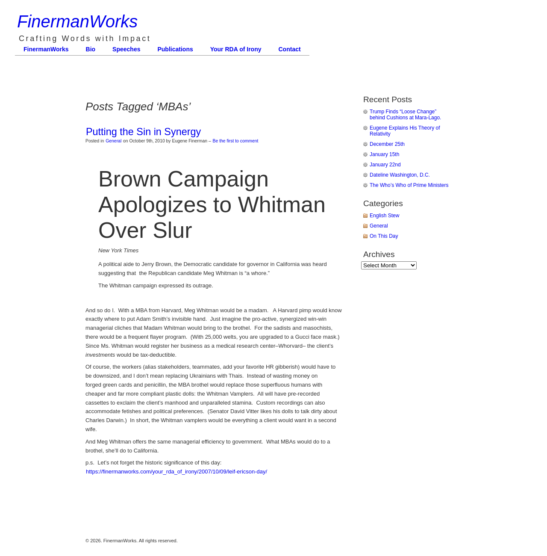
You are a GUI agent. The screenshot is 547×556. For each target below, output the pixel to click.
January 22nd (385, 165)
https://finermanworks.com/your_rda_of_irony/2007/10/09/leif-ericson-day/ (176, 471)
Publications (175, 49)
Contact (290, 49)
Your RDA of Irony (236, 49)
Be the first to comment (236, 141)
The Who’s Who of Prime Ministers (409, 185)
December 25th (387, 144)
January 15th (384, 154)
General (113, 141)
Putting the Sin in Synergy (143, 131)
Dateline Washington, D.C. (400, 175)
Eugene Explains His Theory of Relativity (405, 131)
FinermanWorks (77, 21)
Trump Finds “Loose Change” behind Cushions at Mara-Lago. (405, 115)
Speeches (126, 49)
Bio (91, 49)
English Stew (384, 216)
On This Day (384, 236)
